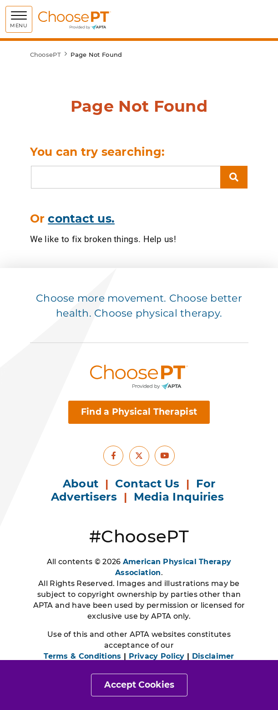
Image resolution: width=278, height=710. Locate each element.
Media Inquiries (180, 496)
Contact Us (147, 483)
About (81, 483)
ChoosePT (45, 54)
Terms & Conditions (82, 656)
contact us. (81, 218)
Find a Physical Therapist (139, 412)
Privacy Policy (157, 656)
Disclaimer (213, 656)
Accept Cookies (139, 685)
